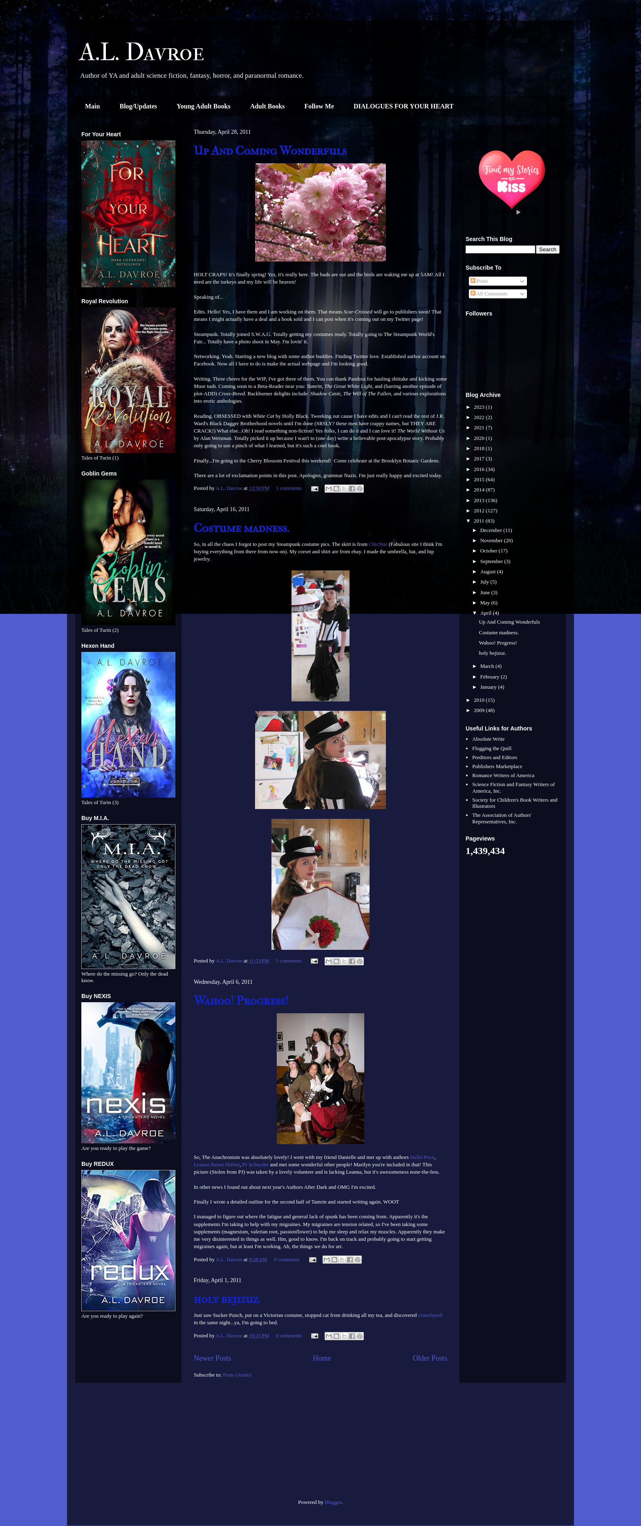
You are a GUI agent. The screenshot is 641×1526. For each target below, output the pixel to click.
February (490, 677)
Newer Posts (212, 1358)
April (486, 613)
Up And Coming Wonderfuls (270, 151)
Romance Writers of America (503, 775)
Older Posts (430, 1358)
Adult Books (267, 106)
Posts (479, 281)
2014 (480, 490)
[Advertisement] (128, 1444)
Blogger (333, 1502)
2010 (480, 700)
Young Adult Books (204, 106)
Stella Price (422, 1157)
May (485, 603)
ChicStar (378, 544)
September (492, 561)
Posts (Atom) (237, 1375)
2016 (480, 469)
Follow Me (319, 106)
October (489, 551)
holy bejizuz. (227, 1299)
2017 (480, 458)
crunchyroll (430, 1315)
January (489, 687)
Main (92, 106)
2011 (480, 521)
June (485, 592)
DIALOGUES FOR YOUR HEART (404, 106)
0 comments (287, 1259)
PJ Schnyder (255, 1164)
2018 (480, 448)
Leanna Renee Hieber (217, 1164)
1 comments (289, 488)
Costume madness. (241, 528)
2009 (480, 710)
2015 (480, 479)
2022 (480, 417)
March (487, 666)
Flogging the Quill (491, 748)
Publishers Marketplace (497, 766)
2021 (480, 427)
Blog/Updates (138, 106)
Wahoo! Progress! (241, 1001)
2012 (480, 510)
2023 (480, 407)
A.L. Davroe (141, 52)
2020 (480, 438)
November (492, 540)
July (485, 582)
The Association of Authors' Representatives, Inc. (501, 818)
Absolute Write (488, 739)
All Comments (489, 294)
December (492, 530)
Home (322, 1358)
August (488, 571)
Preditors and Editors (494, 757)
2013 (480, 500)
